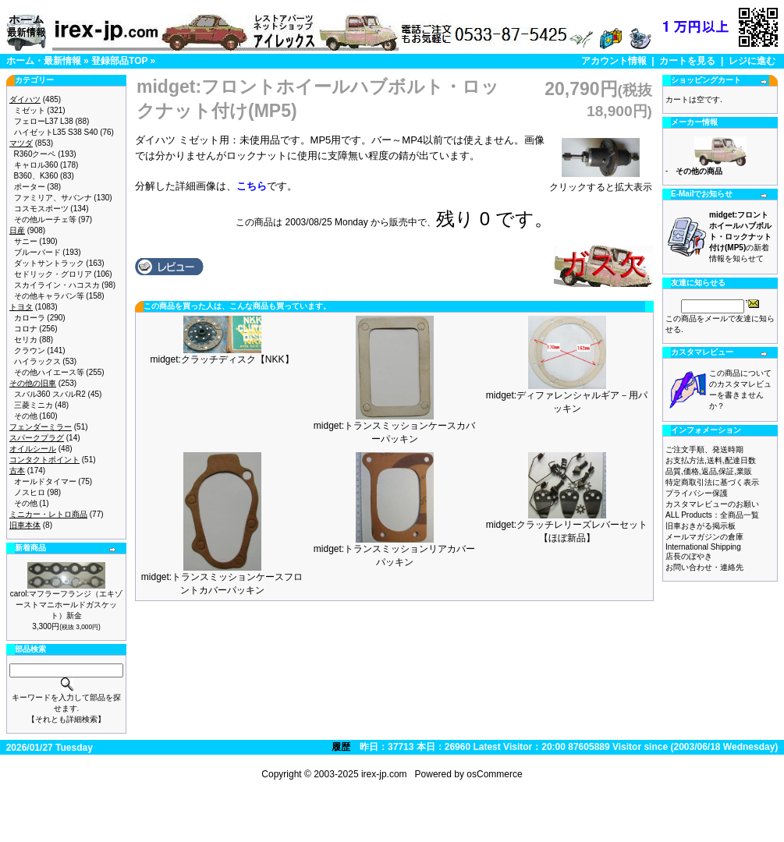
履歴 (341, 746)
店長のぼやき (688, 556)
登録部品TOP (119, 60)
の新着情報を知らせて (740, 236)
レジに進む (752, 60)
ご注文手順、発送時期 (704, 449)
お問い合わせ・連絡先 (704, 567)
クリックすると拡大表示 (600, 182)
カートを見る (687, 60)
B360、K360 (36, 176)
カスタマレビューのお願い (712, 504)
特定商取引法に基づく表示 (712, 482)
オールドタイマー (45, 481)
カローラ (29, 317)
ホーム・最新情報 (43, 60)
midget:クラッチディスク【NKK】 (221, 359)
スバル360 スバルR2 (50, 394)
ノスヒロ (29, 492)
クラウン (29, 350)
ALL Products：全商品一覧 (712, 515)
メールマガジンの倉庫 (704, 536)
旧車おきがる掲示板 (700, 526)
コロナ (25, 328)
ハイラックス (37, 361)
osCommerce (494, 774)
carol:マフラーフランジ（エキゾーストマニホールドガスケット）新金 (66, 604)
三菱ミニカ (33, 405)
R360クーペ (35, 154)
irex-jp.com (384, 774)
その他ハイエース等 (49, 372)
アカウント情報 (614, 60)
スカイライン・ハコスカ (57, 285)
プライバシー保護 (696, 493)
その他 (25, 416)
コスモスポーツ (41, 208)
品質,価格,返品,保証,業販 (708, 471)
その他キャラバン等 (49, 296)
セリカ (25, 339)
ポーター (29, 186)
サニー (25, 241)
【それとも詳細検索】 (66, 719)
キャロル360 (36, 165)
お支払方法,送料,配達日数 (710, 460)
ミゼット (29, 110)
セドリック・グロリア (53, 274)
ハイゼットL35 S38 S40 (56, 132)
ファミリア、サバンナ (53, 197)
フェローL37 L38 (43, 121)
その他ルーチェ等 (45, 219)
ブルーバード (37, 252)
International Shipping (703, 547)
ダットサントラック (49, 263)
